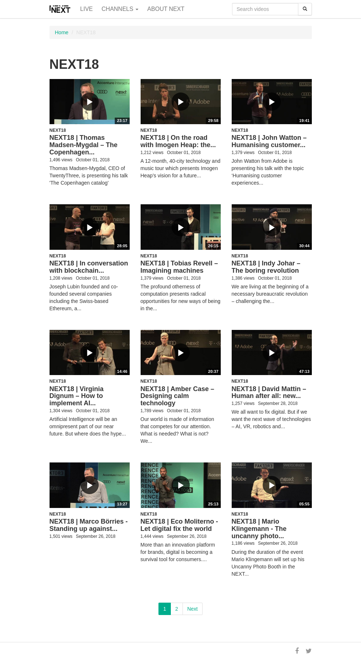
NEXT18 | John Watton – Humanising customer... (269, 141)
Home (61, 32)
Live (86, 9)
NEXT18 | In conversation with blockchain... (89, 267)
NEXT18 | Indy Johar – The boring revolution (266, 267)
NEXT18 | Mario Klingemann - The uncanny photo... (259, 529)
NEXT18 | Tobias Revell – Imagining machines (179, 267)
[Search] (305, 9)
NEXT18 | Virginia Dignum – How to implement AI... (77, 396)
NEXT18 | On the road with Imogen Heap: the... (178, 141)
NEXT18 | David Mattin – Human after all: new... (269, 392)
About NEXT (165, 9)
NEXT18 (58, 130)
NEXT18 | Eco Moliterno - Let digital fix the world (179, 525)
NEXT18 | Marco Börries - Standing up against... (89, 525)
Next (192, 609)
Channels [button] (120, 9)
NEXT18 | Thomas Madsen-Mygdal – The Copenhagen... (84, 145)
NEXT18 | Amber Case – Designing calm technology (177, 396)
